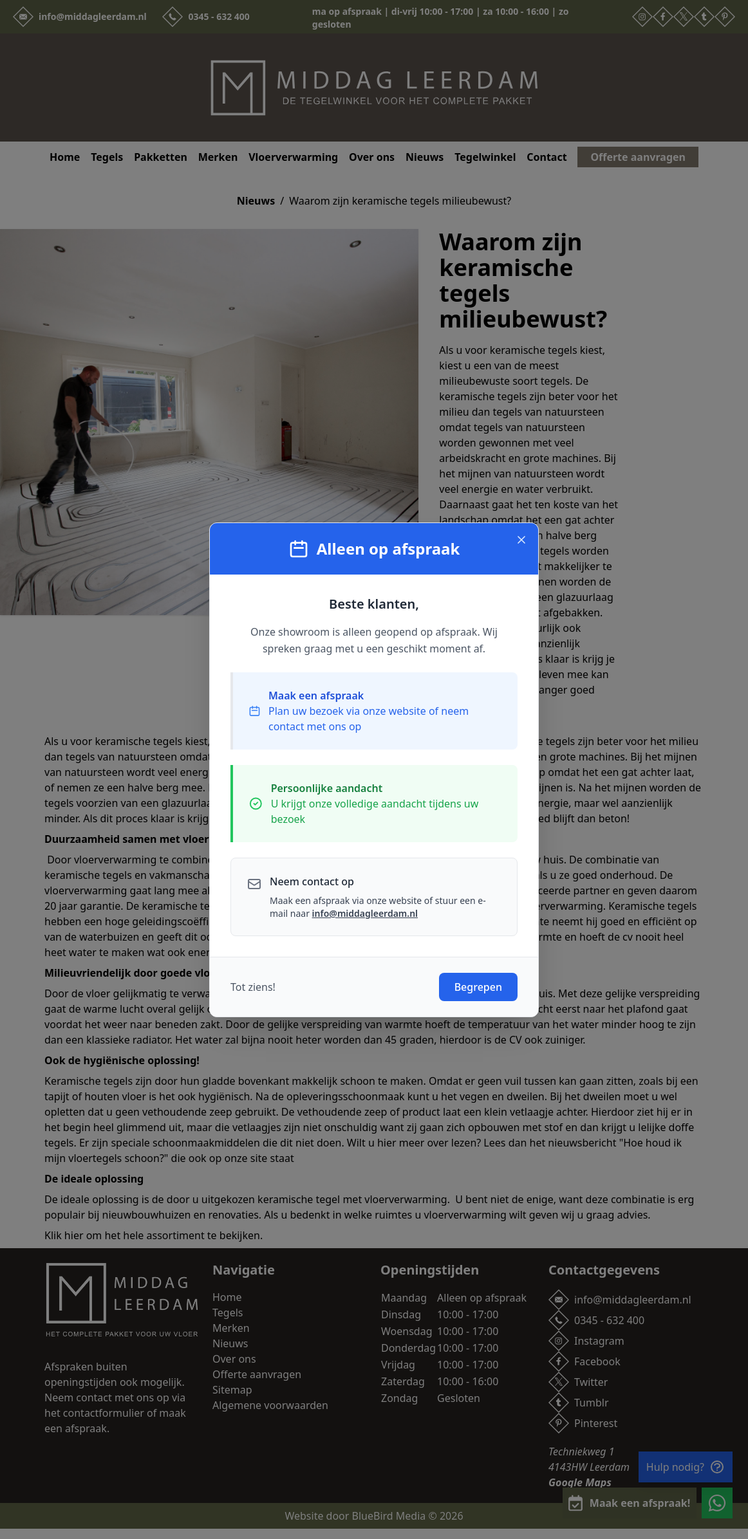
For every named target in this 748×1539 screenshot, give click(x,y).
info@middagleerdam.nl (365, 913)
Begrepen (478, 987)
